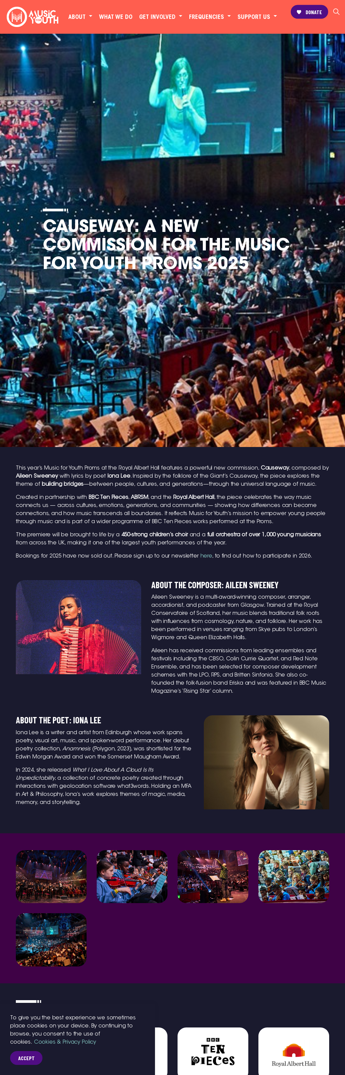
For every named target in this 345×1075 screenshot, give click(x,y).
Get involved (157, 16)
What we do (115, 16)
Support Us (254, 16)
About (77, 16)
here (206, 556)
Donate (309, 12)
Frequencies (206, 16)
